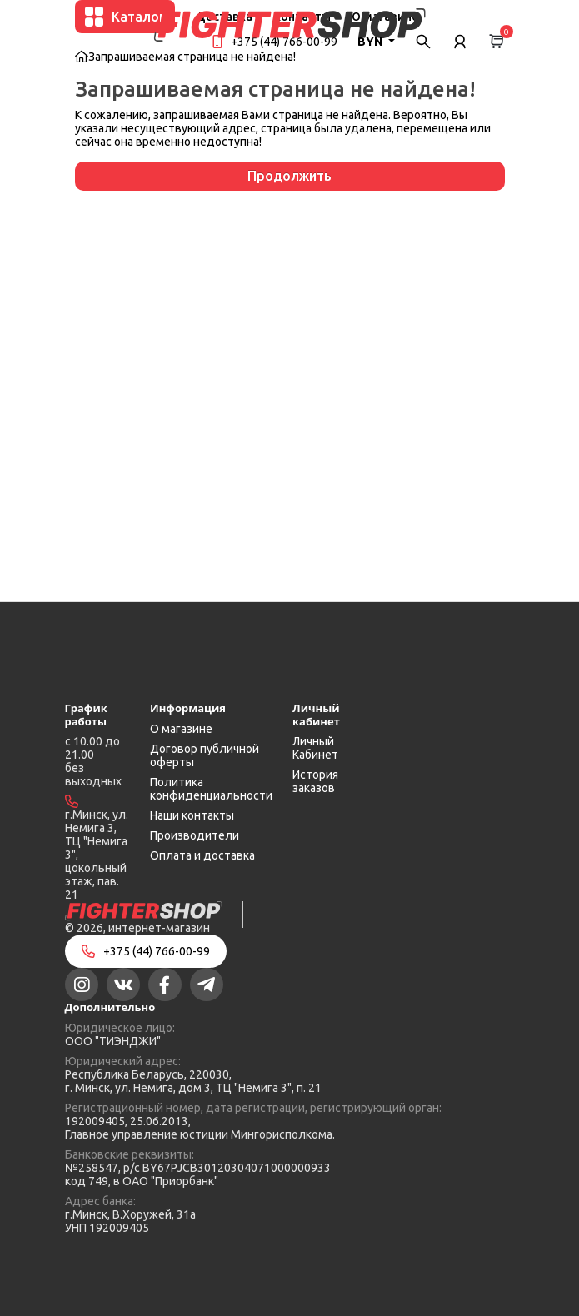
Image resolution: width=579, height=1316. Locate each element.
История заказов (315, 781)
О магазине (181, 728)
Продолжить (289, 175)
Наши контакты (192, 815)
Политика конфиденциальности (211, 788)
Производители (194, 835)
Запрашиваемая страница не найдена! (192, 56)
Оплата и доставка (202, 855)
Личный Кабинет (315, 748)
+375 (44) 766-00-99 (284, 41)
